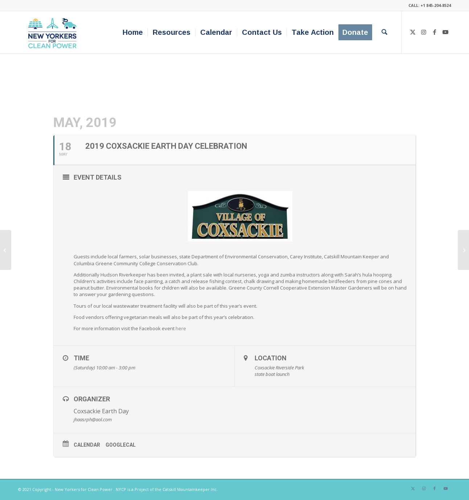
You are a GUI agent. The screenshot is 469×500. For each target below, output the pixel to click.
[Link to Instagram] (423, 31)
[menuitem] (133, 32)
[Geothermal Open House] (463, 250)
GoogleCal (121, 445)
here (181, 328)
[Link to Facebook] (434, 31)
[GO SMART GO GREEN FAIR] (5, 250)
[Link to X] (412, 31)
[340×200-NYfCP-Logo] (54, 32)
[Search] (384, 32)
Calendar (87, 445)
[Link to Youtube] (445, 31)
